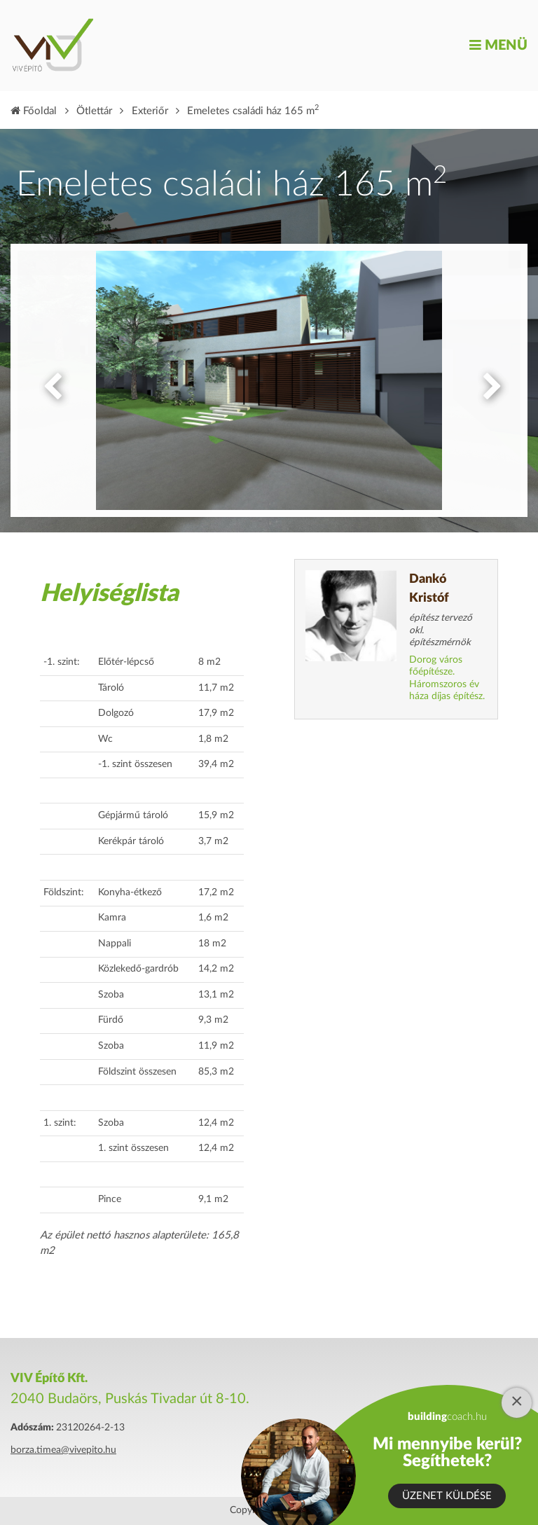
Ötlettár (94, 111)
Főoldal (34, 111)
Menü (498, 46)
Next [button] (489, 380)
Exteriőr (150, 111)
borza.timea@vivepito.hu (63, 1450)
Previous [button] (49, 380)
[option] (269, 380)
